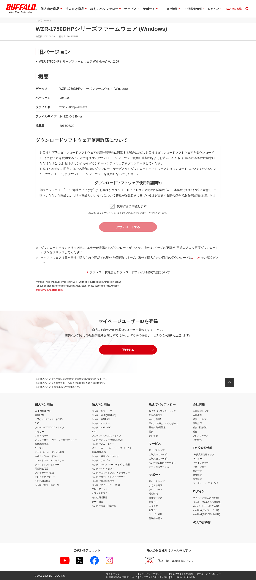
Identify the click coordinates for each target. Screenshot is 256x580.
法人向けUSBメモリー (103, 443)
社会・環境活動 (200, 427)
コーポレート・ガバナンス (206, 483)
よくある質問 (155, 485)
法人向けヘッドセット (103, 468)
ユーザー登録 (155, 514)
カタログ (153, 506)
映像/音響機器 (42, 443)
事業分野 (197, 423)
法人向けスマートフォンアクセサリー (111, 472)
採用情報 (197, 439)
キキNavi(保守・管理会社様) (206, 514)
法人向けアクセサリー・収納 (106, 485)
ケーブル (39, 447)
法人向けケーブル (101, 460)
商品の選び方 (155, 415)
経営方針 (197, 470)
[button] (128, 350)
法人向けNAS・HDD (101, 427)
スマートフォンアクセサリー (49, 460)
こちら (195, 257)
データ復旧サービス (159, 466)
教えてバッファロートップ (162, 411)
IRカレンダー (199, 466)
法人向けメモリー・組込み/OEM (107, 439)
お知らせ (153, 510)
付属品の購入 (155, 518)
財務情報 (197, 474)
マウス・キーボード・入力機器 (49, 452)
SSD (37, 423)
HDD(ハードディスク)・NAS (49, 419)
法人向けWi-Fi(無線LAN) (104, 415)
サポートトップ (157, 481)
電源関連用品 (41, 468)
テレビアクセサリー (45, 476)
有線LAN (39, 415)
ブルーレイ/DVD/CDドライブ (49, 427)
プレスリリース (200, 435)
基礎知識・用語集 (157, 427)
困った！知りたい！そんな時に (163, 423)
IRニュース (198, 458)
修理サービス (155, 497)
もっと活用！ (155, 419)
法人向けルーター (101, 423)
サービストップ (157, 450)
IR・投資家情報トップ (203, 454)
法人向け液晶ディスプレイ (105, 456)
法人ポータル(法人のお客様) (207, 501)
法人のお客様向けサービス (162, 462)
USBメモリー (41, 435)
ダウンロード (155, 489)
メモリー (39, 431)
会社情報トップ (200, 411)
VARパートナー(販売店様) (206, 506)
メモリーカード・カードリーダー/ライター (56, 439)
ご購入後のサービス (159, 458)
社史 (195, 431)
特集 (151, 431)
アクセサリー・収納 (44, 472)
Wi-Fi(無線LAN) (42, 411)
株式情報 (197, 479)
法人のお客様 (202, 522)
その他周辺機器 (42, 480)
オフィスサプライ (101, 493)
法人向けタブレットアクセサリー (108, 476)
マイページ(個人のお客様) (206, 497)
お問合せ (153, 501)
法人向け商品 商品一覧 (104, 505)
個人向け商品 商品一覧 (47, 485)
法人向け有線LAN (101, 419)
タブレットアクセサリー (47, 464)
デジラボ (153, 435)
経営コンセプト (200, 419)
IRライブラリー (200, 462)
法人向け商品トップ (102, 411)
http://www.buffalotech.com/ (48, 289)
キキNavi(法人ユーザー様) (206, 510)
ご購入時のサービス (159, 454)
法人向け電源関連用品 (103, 480)
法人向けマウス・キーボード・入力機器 (111, 464)
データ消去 (97, 501)
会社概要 (197, 415)
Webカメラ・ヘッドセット (48, 456)
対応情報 (153, 493)
